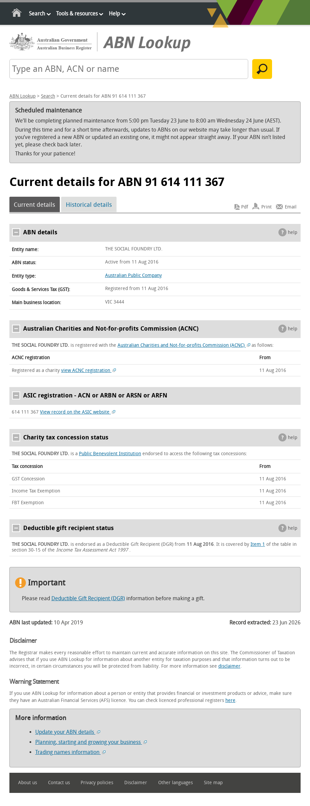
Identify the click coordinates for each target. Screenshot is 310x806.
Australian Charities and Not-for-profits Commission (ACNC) (184, 345)
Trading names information (70, 752)
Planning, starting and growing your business (91, 742)
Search (37, 13)
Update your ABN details (67, 732)
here (230, 700)
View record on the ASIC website (78, 412)
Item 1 (258, 544)
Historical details (89, 204)
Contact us (59, 783)
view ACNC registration (88, 370)
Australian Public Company (133, 275)
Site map (213, 783)
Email (291, 207)
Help (114, 13)
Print (266, 207)
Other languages (175, 783)
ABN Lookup (22, 96)
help (292, 232)
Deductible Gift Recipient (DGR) (88, 598)
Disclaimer (135, 783)
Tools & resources (77, 13)
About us (27, 783)
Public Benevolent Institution (110, 454)
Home (17, 13)
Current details (34, 204)
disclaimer (229, 666)
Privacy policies (97, 783)
